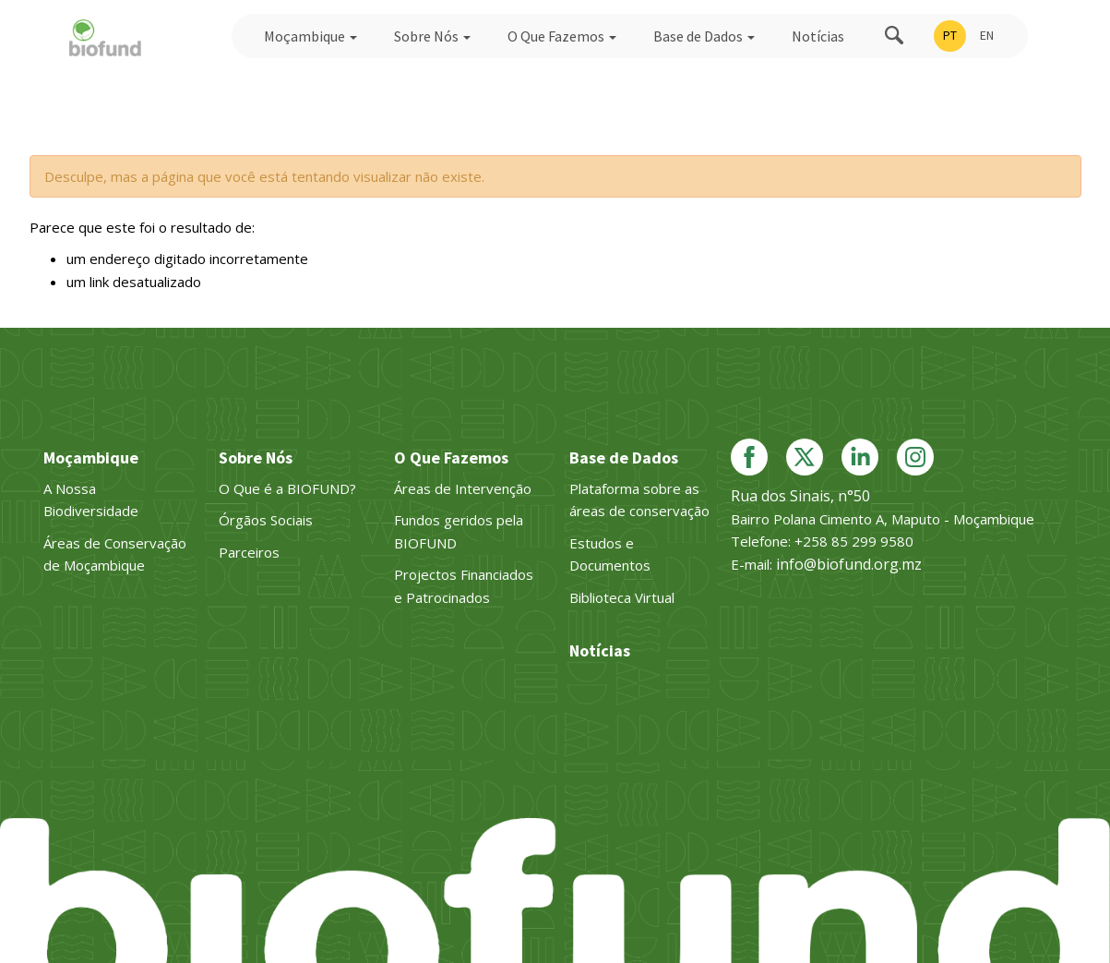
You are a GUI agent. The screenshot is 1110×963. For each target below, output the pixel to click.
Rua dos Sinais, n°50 (800, 496)
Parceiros (249, 552)
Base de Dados (704, 36)
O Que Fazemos (561, 36)
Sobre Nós (432, 36)
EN (987, 35)
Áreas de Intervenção (462, 488)
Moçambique (310, 36)
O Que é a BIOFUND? (287, 488)
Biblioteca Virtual (621, 597)
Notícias (818, 36)
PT (950, 35)
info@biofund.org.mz (849, 564)
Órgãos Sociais (266, 520)
